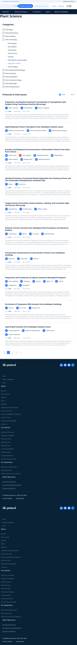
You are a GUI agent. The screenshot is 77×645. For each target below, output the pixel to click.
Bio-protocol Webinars (8, 488)
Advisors (3, 397)
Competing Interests (7, 455)
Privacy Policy (20, 498)
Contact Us (4, 424)
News (4, 376)
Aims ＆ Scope (5, 394)
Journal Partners (5, 417)
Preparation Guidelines (7, 435)
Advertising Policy (6, 470)
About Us (3, 391)
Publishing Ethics (6, 452)
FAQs (4, 383)
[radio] (62, 95)
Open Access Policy (6, 411)
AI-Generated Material (7, 449)
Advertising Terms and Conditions (11, 474)
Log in (54, 6)
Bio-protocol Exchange (9, 482)
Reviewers (4, 404)
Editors (3, 401)
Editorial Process (6, 442)
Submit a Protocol (6, 439)
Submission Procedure (7, 432)
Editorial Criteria (5, 445)
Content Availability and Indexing (10, 414)
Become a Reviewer (61, 12)
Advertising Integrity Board (9, 467)
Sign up (61, 6)
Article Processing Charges (9, 459)
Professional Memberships (9, 421)
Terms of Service (7, 498)
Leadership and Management (9, 407)
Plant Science (11, 16)
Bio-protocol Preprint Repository (11, 485)
